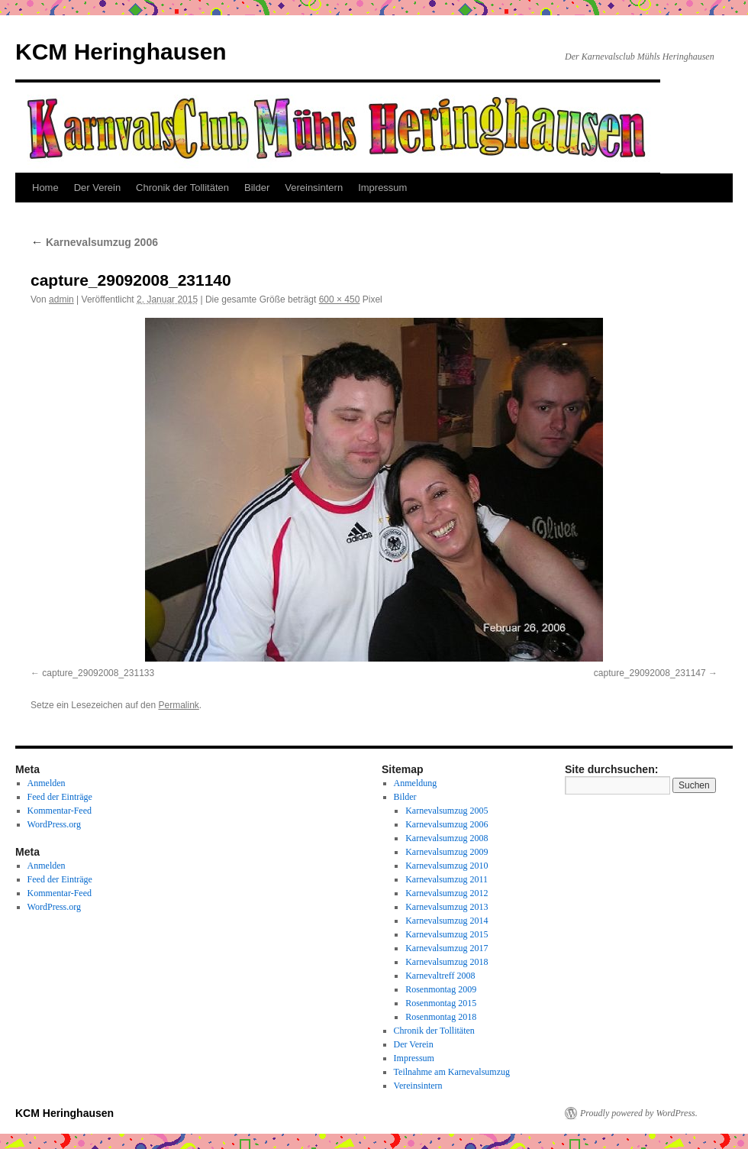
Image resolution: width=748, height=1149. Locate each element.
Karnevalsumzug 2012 (446, 893)
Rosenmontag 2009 (440, 989)
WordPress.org (54, 824)
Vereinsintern (314, 187)
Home (45, 187)
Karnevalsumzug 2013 (446, 906)
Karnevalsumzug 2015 (446, 934)
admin (61, 299)
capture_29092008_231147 (650, 673)
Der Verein (97, 187)
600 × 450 (339, 299)
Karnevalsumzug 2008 (446, 838)
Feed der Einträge (59, 796)
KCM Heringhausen (121, 51)
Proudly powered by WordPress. (639, 1113)
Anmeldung (415, 783)
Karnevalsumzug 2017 (446, 948)
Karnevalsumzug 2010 (446, 865)
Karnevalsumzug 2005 (446, 810)
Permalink (178, 705)
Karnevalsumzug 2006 (94, 242)
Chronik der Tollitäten (182, 187)
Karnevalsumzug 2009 (446, 851)
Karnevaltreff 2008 (440, 975)
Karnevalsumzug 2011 (446, 879)
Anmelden (46, 783)
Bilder (256, 187)
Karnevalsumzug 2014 (446, 920)
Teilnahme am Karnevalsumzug (452, 1071)
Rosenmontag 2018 (440, 1016)
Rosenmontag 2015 (440, 1003)
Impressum (382, 187)
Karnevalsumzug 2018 (446, 961)
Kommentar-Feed (59, 810)
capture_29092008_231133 (98, 673)
